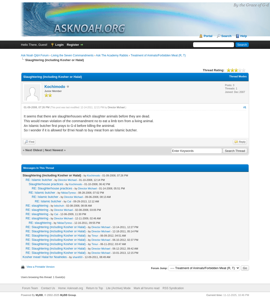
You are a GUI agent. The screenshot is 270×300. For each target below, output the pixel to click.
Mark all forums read (146, 288)
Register (73, 44)
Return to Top (94, 288)
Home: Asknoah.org (70, 288)
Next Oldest (33, 150)
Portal (208, 36)
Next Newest (54, 150)
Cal (69, 201)
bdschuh (59, 205)
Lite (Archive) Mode (118, 288)
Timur (94, 235)
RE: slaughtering (37, 205)
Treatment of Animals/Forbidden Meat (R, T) (158, 55)
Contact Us (48, 288)
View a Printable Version (41, 266)
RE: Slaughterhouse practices (52, 188)
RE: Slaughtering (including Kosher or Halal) (56, 227)
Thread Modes (238, 76)
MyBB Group (68, 295)
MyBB (39, 295)
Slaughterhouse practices (46, 184)
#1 (244, 107)
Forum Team (30, 288)
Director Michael (116, 107)
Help (243, 36)
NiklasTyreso (68, 192)
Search (226, 36)
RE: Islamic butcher (39, 180)
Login (59, 44)
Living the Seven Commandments (72, 55)
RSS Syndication (173, 288)
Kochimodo (54, 87)
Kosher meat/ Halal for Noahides (45, 257)
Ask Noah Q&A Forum (35, 55)
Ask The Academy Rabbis (112, 55)
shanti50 (78, 257)
